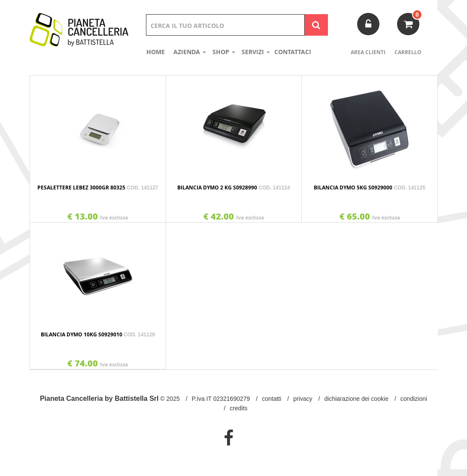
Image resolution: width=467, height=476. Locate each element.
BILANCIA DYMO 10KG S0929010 (98, 334)
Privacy (302, 398)
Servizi (256, 52)
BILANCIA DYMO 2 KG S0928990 (233, 187)
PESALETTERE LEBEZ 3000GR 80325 (97, 187)
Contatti (271, 398)
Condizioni (413, 398)
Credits (238, 408)
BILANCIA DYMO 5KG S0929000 (369, 187)
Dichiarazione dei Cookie (356, 398)
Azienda (189, 52)
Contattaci (292, 52)
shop (223, 52)
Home (155, 52)
